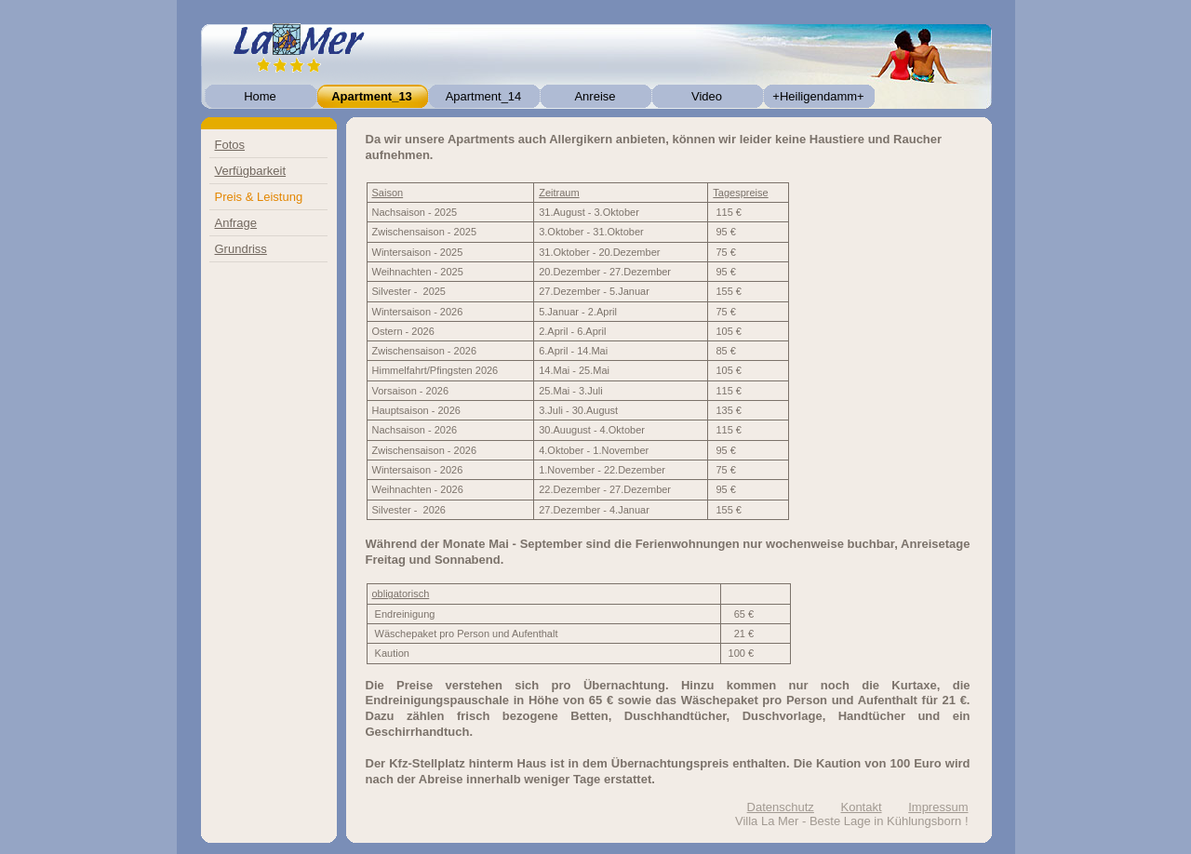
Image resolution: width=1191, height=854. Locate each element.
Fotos (230, 145)
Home (260, 96)
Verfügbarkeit (251, 171)
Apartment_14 (484, 96)
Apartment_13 (371, 96)
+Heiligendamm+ (817, 96)
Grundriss (241, 249)
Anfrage (236, 223)
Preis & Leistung (259, 197)
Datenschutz (780, 807)
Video (706, 96)
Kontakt (860, 807)
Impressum (938, 807)
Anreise (594, 96)
